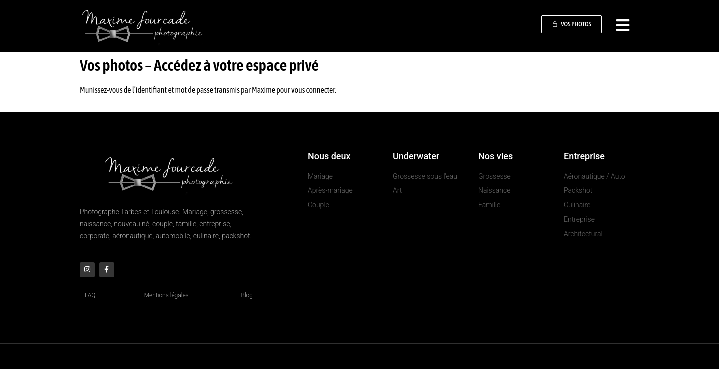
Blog (247, 296)
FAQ (90, 296)
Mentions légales (166, 296)
